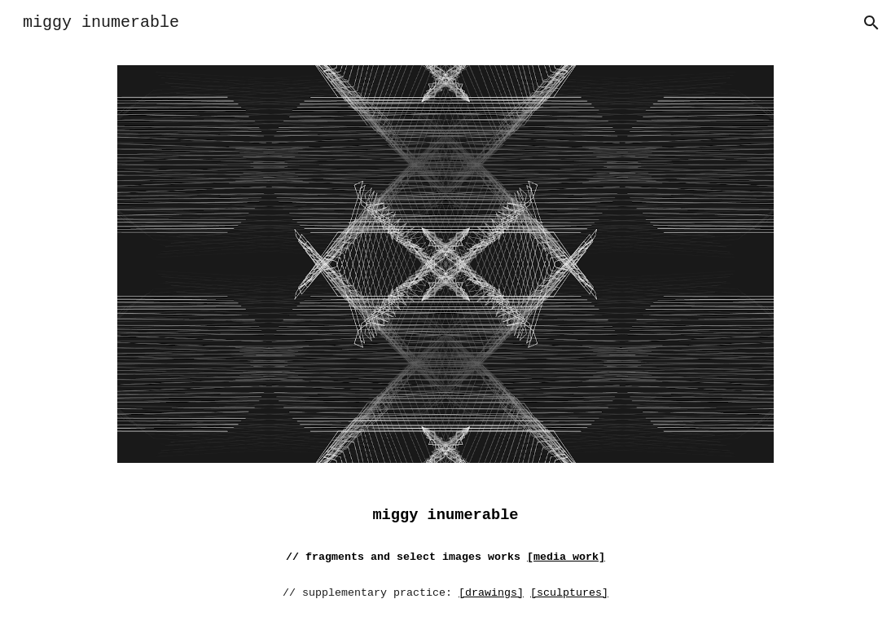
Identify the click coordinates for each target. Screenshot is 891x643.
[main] (445, 562)
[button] (871, 22)
